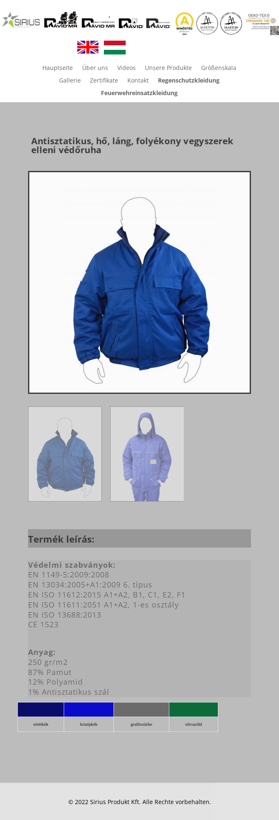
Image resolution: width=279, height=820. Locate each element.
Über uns (95, 68)
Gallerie (70, 81)
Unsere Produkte (168, 68)
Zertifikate (104, 81)
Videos (126, 68)
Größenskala (218, 68)
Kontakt (138, 81)
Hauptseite (57, 68)
